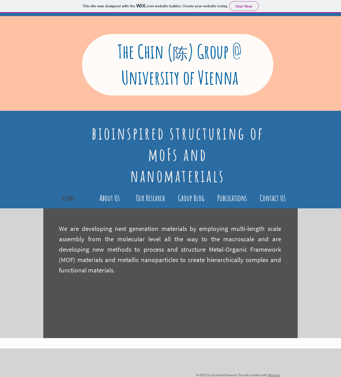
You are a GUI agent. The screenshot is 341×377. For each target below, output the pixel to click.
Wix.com (274, 375)
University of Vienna (179, 77)
